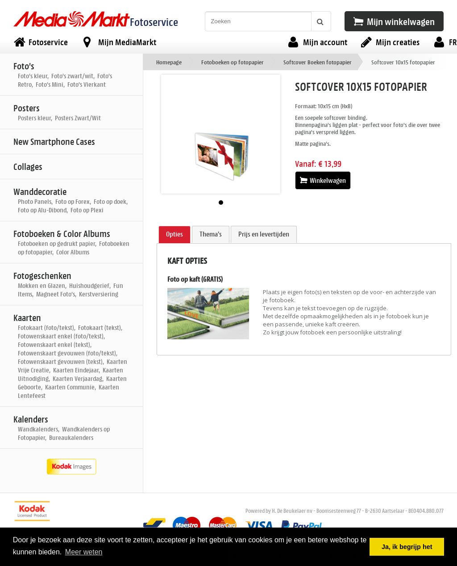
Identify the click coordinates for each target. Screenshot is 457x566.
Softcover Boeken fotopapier (317, 62)
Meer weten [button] (84, 552)
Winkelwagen (323, 180)
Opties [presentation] (174, 234)
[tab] (174, 235)
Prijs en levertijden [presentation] (263, 234)
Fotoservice (154, 21)
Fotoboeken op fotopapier (232, 62)
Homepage (169, 62)
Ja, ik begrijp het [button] (407, 546)
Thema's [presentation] (210, 234)
